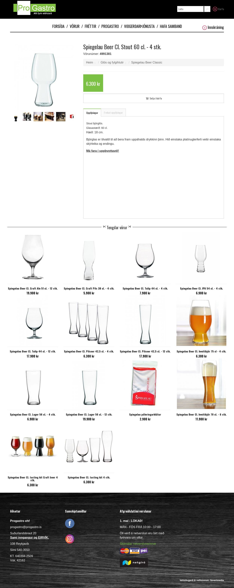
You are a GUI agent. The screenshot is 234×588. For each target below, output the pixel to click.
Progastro (108, 26)
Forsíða (58, 26)
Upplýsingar (92, 113)
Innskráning (213, 27)
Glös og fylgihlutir (112, 62)
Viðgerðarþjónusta (138, 26)
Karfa (218, 9)
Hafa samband (169, 26)
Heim (89, 62)
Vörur (73, 26)
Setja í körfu (153, 98)
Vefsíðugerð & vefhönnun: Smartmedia (202, 580)
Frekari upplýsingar (113, 112)
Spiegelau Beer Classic (146, 62)
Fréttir (88, 26)
